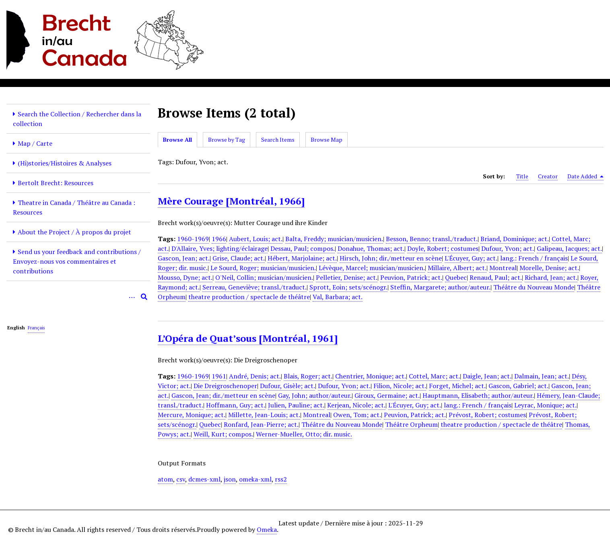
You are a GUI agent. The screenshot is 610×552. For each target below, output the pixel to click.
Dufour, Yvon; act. (507, 248)
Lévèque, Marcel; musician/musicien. (372, 267)
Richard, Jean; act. (551, 277)
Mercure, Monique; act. (191, 414)
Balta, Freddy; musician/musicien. (334, 238)
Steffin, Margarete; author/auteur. (440, 287)
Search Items (278, 139)
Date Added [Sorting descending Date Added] (585, 176)
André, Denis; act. (255, 376)
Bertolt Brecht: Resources (55, 182)
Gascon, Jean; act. (184, 258)
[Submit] (144, 297)
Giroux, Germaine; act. (387, 395)
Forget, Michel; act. (457, 385)
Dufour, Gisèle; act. (287, 385)
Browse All (177, 139)
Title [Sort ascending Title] (522, 176)
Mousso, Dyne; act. (185, 277)
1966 (219, 238)
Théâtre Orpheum (411, 424)
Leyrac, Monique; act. (545, 405)
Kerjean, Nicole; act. (356, 405)
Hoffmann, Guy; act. (235, 405)
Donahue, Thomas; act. (371, 248)
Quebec (456, 277)
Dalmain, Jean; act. (541, 376)
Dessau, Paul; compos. (302, 248)
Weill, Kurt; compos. (223, 434)
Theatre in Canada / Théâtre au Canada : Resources (74, 207)
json (230, 479)
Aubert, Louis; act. (255, 238)
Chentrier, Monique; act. (370, 376)
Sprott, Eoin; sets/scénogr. (348, 287)
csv (180, 479)
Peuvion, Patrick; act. (411, 277)
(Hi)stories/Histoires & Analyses (64, 163)
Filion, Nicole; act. (399, 385)
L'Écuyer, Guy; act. (471, 258)
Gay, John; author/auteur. (315, 395)
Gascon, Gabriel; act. (518, 385)
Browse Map (326, 139)
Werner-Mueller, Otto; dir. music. (304, 434)
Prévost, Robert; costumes (487, 414)
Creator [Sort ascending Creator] (548, 176)
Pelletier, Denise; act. (346, 277)
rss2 (281, 479)
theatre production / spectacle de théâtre (249, 296)
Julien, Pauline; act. (296, 405)
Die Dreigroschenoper (225, 385)
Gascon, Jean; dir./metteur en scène (223, 395)
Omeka (267, 529)
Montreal (503, 267)
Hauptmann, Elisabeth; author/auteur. (478, 395)
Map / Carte (35, 143)
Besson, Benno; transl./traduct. (432, 238)
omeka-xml (255, 479)
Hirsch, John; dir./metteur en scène (391, 258)
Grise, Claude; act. (238, 258)
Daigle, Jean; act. (487, 376)
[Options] (132, 297)
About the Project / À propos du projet (74, 231)
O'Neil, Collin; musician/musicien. (264, 277)
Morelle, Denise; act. (549, 267)
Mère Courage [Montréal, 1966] (231, 200)
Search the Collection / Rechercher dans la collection (77, 119)
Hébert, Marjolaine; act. (302, 258)
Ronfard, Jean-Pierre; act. (261, 424)
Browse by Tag (226, 139)
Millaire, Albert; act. (457, 267)
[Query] (78, 297)
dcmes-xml (204, 479)
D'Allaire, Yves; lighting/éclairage (219, 248)
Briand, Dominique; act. (514, 238)
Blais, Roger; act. (308, 376)
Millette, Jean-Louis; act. (264, 414)
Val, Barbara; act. (338, 296)
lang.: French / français (534, 258)
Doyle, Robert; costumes (442, 248)
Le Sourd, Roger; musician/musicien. (263, 267)
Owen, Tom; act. (357, 414)
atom (165, 479)
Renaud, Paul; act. (496, 277)
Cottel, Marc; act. (434, 376)
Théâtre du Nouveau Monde (533, 287)
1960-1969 (193, 238)
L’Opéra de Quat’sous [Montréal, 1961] (248, 338)
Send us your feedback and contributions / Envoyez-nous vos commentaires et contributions (77, 261)
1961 (219, 376)
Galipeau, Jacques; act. (569, 248)
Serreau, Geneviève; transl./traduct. (254, 287)
